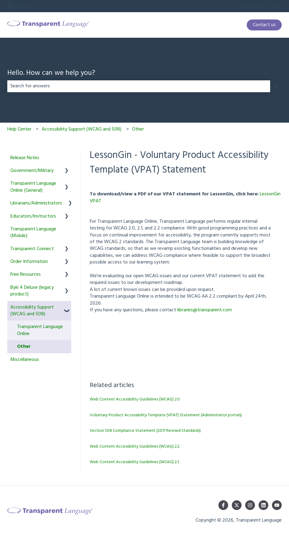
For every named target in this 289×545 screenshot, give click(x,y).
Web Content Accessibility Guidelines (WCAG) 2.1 (134, 462)
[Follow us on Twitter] (237, 505)
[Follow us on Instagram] (250, 505)
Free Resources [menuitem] (25, 274)
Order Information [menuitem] (29, 262)
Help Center (19, 129)
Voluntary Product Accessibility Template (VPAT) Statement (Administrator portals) (166, 415)
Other (138, 129)
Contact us (264, 25)
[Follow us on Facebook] (223, 505)
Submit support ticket (259, 6)
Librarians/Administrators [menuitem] (36, 203)
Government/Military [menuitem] (32, 171)
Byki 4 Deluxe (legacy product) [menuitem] (32, 291)
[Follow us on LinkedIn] (263, 505)
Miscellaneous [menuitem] (24, 360)
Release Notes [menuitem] (24, 158)
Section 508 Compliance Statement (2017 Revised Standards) (145, 430)
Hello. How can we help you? (51, 73)
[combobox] (138, 86)
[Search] (276, 86)
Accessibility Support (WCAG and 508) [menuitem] (32, 310)
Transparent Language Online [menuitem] (40, 330)
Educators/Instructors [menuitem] (33, 216)
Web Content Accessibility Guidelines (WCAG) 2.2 (134, 446)
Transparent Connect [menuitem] (32, 249)
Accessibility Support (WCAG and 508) (81, 129)
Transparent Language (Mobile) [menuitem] (33, 232)
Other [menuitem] (24, 347)
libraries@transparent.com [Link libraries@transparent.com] (204, 310)
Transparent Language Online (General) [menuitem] (33, 187)
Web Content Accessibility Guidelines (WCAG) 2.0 (135, 399)
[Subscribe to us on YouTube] (277, 505)
